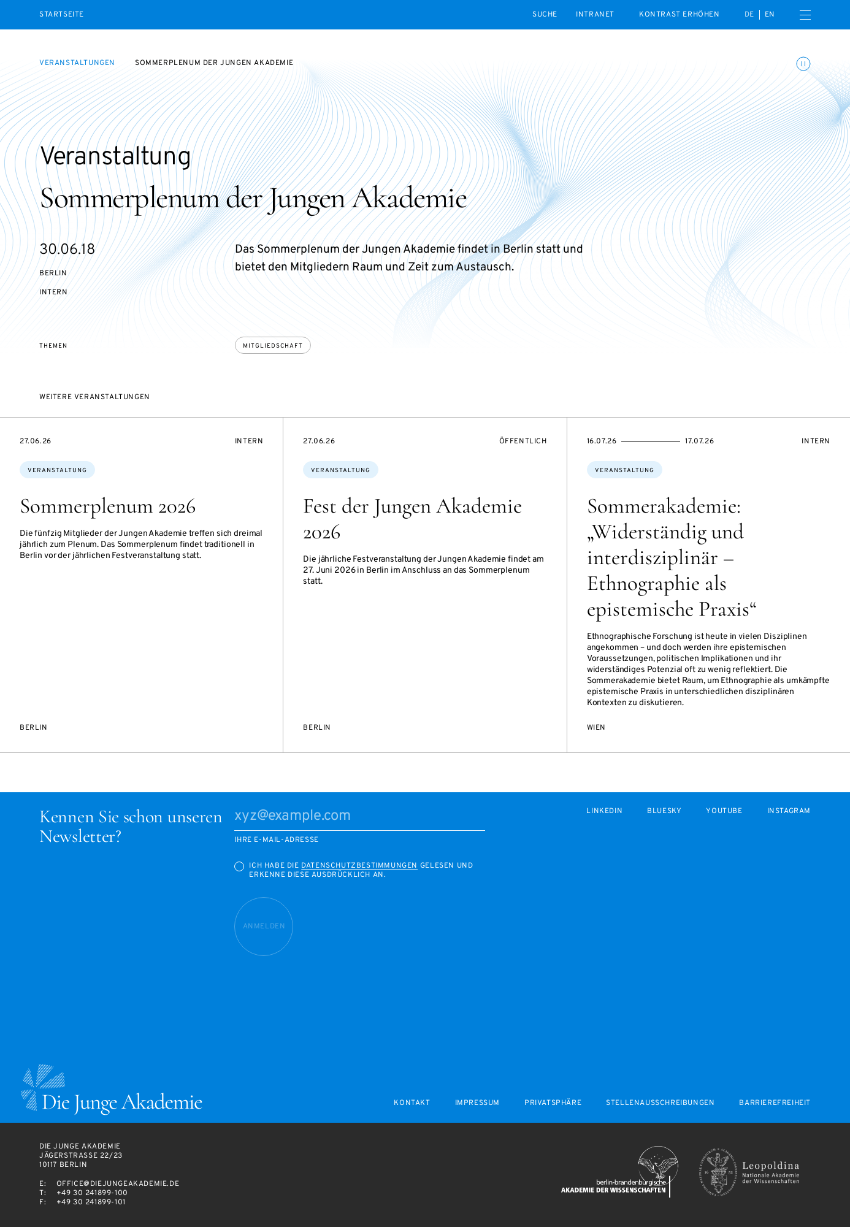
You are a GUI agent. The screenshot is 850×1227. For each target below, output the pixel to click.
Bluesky (664, 811)
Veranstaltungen (77, 63)
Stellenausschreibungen (660, 1103)
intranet (595, 15)
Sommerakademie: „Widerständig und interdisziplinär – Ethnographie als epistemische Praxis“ (672, 557)
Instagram (789, 811)
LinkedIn (604, 811)
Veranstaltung (57, 471)
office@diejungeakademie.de (118, 1184)
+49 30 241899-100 (92, 1193)
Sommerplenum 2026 (108, 506)
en (770, 15)
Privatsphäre (552, 1103)
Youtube (724, 811)
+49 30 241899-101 (91, 1202)
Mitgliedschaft (273, 346)
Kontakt (412, 1103)
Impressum (477, 1103)
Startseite (61, 15)
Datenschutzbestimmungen (359, 866)
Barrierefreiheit (775, 1103)
